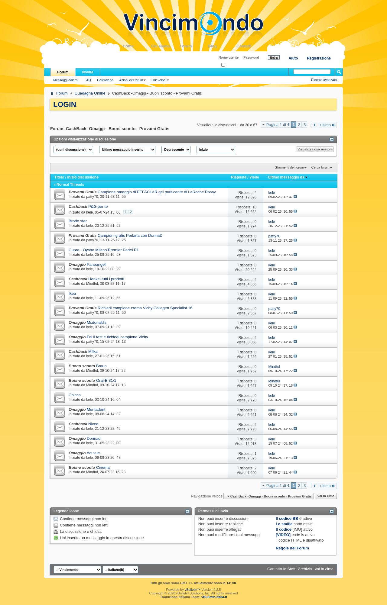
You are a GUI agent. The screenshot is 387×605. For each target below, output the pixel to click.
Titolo (59, 177)
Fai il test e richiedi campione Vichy (117, 337)
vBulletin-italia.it (214, 597)
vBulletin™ (193, 589)
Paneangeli (96, 264)
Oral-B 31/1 (106, 380)
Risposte (238, 177)
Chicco (75, 395)
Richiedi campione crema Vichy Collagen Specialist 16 (145, 308)
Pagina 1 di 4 (277, 124)
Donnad (94, 438)
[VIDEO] (283, 535)
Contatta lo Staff (281, 569)
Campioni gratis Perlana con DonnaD (130, 235)
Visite (254, 177)
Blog (222, 46)
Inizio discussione (82, 177)
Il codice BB (287, 518)
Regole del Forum (292, 548)
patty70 (92, 197)
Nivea (93, 424)
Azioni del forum (131, 80)
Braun (101, 366)
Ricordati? (230, 65)
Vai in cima (325, 496)
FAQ (87, 80)
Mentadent (96, 409)
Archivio (305, 569)
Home (137, 46)
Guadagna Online (90, 93)
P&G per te (98, 206)
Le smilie (284, 524)
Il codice (283, 529)
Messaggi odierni (65, 80)
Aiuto (293, 58)
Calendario (105, 80)
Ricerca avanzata (324, 80)
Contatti (250, 46)
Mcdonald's (96, 322)
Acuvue (93, 453)
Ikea (72, 293)
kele (89, 212)
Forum (194, 46)
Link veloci (158, 80)
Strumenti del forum (289, 167)
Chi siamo (165, 46)
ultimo (327, 125)
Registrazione (319, 58)
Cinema (103, 467)
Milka (92, 351)
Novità (87, 72)
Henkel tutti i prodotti (106, 279)
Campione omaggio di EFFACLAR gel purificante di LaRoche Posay (157, 192)
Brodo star (78, 221)
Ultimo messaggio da (288, 177)
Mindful (92, 284)
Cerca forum (320, 167)
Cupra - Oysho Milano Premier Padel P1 (104, 250)
